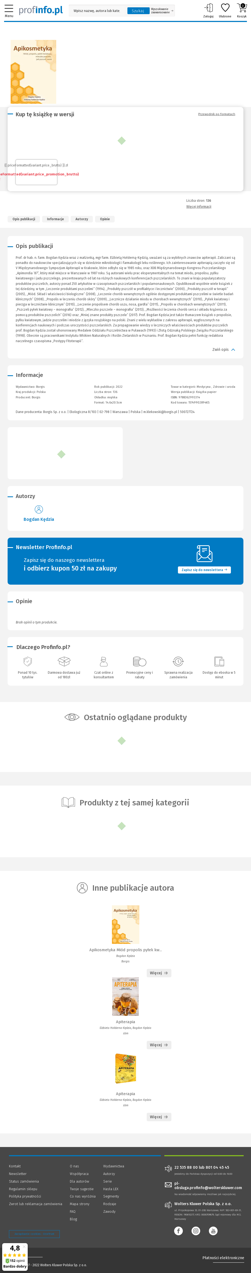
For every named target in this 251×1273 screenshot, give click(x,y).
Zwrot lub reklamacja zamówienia (35, 1204)
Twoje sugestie (82, 1189)
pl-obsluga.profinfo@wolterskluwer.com (208, 1185)
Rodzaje (109, 1204)
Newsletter (18, 1174)
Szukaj (138, 10)
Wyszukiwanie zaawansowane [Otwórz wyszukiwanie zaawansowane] (162, 11)
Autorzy (82, 219)
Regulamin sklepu (23, 1189)
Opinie (105, 219)
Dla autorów (79, 1181)
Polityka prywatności (25, 1196)
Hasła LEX (110, 1189)
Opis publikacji (23, 219)
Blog (73, 1219)
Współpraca (79, 1174)
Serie (107, 1181)
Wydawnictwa (113, 1166)
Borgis (36, 397)
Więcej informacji (198, 207)
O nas (74, 1166)
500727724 (187, 412)
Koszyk (242, 10)
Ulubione (225, 10)
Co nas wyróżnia (83, 1196)
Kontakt (15, 1166)
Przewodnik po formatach (216, 114)
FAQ (73, 1211)
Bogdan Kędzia (39, 519)
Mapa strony (79, 1204)
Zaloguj (208, 10)
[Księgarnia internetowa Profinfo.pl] (41, 10)
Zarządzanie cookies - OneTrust (34, 1234)
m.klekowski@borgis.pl (160, 412)
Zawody (109, 1211)
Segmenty (111, 1196)
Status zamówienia (24, 1181)
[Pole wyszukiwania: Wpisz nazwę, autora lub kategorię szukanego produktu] (97, 10)
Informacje (55, 219)
